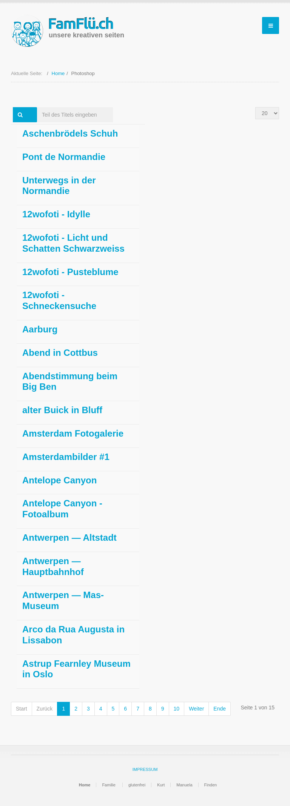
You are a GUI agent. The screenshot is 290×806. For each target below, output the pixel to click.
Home (58, 73)
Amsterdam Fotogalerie (72, 433)
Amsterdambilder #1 (66, 457)
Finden (210, 785)
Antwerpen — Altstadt (69, 537)
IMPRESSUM (145, 769)
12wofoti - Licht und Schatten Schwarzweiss (73, 243)
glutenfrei (136, 785)
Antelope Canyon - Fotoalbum (62, 508)
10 (177, 709)
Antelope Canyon (59, 480)
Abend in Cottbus (60, 353)
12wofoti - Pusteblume (70, 272)
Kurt (161, 785)
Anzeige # (255, 107)
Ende (219, 709)
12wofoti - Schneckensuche (59, 300)
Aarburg (39, 329)
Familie (109, 785)
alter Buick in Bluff (62, 410)
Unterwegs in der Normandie (59, 185)
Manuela (184, 785)
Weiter (196, 709)
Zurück (45, 709)
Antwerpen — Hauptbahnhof (53, 566)
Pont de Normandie (63, 157)
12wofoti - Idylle (56, 214)
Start (21, 709)
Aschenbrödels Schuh (70, 133)
